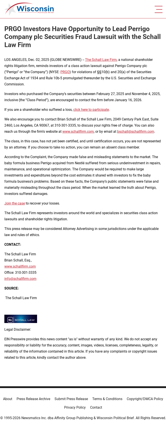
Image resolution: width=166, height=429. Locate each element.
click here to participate (91, 110)
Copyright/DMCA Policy (145, 399)
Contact (96, 407)
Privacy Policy (75, 407)
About (7, 399)
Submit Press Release (71, 399)
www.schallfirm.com (20, 266)
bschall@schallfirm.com (135, 131)
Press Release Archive (33, 399)
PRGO (65, 72)
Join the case (14, 203)
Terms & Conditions (107, 399)
